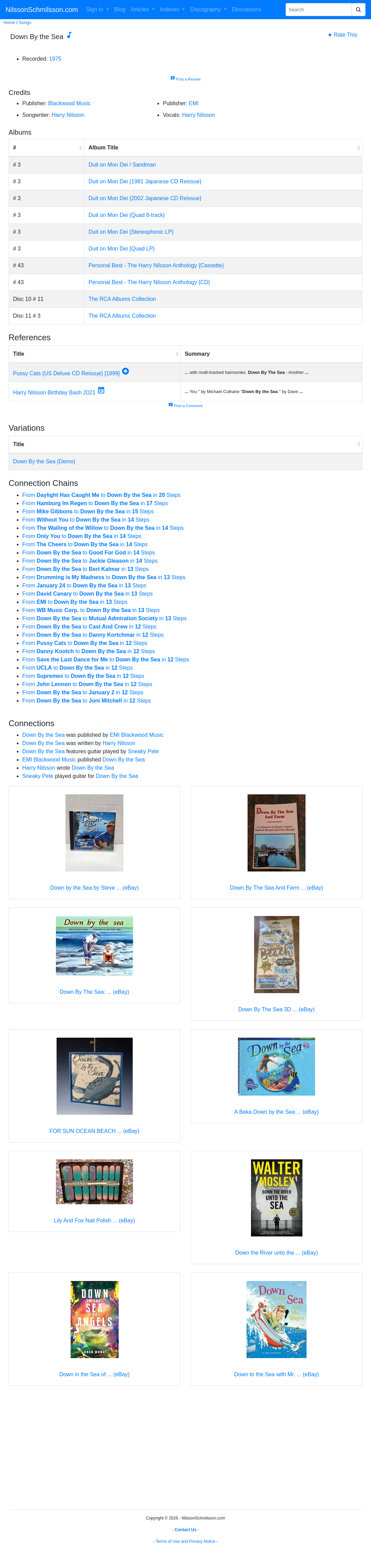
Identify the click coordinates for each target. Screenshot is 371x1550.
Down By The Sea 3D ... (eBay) (276, 1009)
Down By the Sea (43, 735)
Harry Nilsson (67, 115)
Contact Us (185, 1529)
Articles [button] (141, 9)
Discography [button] (206, 9)
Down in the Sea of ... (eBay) (94, 1374)
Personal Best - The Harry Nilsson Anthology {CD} (149, 282)
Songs (25, 22)
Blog (120, 9)
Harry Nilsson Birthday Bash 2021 (54, 392)
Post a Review (185, 79)
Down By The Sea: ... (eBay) (94, 992)
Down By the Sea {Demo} (44, 461)
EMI (194, 103)
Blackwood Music (69, 103)
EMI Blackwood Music (137, 735)
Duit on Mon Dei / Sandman (122, 165)
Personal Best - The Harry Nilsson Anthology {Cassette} (156, 265)
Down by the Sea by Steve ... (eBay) (94, 888)
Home (9, 22)
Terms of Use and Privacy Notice (185, 1541)
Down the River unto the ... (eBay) (276, 1253)
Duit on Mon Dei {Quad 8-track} (126, 215)
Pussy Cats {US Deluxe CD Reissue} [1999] (66, 373)
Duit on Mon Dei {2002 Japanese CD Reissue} (144, 198)
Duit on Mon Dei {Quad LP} (121, 249)
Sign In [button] (95, 9)
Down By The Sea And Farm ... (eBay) (276, 888)
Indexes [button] (170, 9)
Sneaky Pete (143, 751)
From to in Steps (101, 495)
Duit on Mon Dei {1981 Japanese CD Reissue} (144, 181)
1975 (55, 59)
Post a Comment (185, 406)
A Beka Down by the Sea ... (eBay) (276, 1112)
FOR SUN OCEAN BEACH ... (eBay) (94, 1131)
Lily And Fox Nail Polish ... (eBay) (94, 1220)
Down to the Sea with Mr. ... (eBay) (276, 1374)
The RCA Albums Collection (122, 299)
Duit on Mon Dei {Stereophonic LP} (130, 232)
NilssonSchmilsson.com (41, 9)
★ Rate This (342, 35)
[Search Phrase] (319, 9)
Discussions (246, 9)
